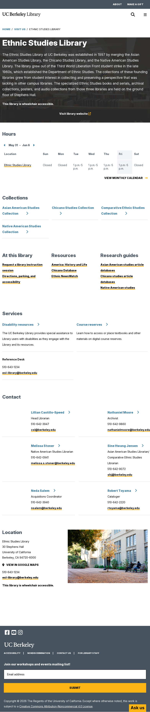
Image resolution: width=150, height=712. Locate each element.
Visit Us (19, 29)
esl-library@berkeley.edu (19, 372)
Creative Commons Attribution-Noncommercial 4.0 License (56, 706)
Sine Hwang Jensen (123, 446)
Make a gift (135, 4)
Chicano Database (64, 270)
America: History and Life (69, 264)
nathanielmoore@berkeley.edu (129, 429)
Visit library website (80, 114)
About (117, 4)
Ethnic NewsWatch (64, 276)
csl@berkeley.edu (43, 429)
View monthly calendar (123, 178)
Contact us (64, 653)
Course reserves (89, 324)
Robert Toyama (119, 491)
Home (6, 29)
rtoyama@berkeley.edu (124, 508)
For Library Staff (88, 653)
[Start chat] (137, 708)
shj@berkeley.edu (120, 474)
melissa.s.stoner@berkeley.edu (53, 463)
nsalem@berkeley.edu (46, 508)
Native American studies (117, 287)
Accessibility (12, 653)
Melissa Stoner (42, 446)
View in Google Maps (20, 564)
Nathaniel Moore (120, 412)
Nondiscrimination (38, 653)
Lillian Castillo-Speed (47, 412)
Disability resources (17, 324)
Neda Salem (40, 491)
